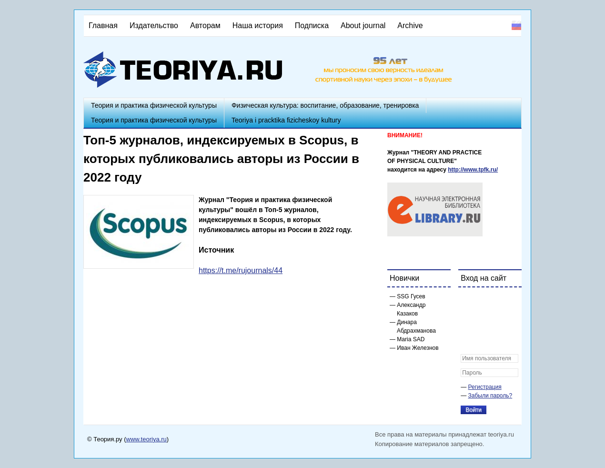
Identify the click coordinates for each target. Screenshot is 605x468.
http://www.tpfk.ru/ (473, 169)
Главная (103, 25)
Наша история (257, 25)
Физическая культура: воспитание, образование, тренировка (325, 105)
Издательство (154, 25)
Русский (516, 25)
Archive (410, 25)
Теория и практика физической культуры (154, 105)
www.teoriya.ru (146, 439)
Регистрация (485, 387)
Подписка (312, 25)
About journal (363, 25)
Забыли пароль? (490, 395)
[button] (468, 300)
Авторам (205, 25)
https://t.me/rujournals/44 (240, 270)
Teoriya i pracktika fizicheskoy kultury (286, 120)
